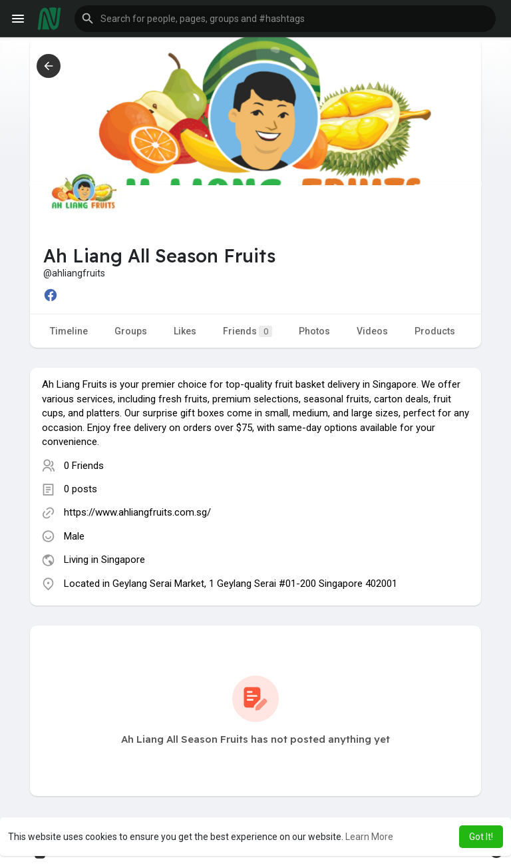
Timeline (69, 331)
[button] (285, 18)
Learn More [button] (369, 836)
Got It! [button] (481, 836)
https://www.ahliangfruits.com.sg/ (137, 512)
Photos (314, 331)
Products (435, 331)
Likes (185, 331)
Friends (247, 331)
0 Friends (84, 466)
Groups (130, 331)
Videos (372, 331)
